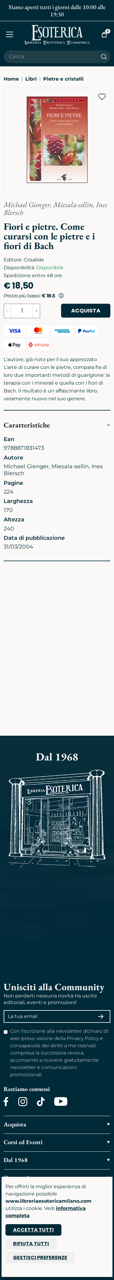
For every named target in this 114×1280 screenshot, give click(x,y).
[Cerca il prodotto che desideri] (51, 56)
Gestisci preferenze (40, 1257)
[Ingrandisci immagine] (7, 90)
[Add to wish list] (102, 97)
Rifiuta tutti (31, 1243)
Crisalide (34, 260)
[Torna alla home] (57, 34)
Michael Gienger (27, 204)
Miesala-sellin (73, 204)
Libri (31, 79)
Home (11, 79)
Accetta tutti (33, 1229)
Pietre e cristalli (63, 79)
